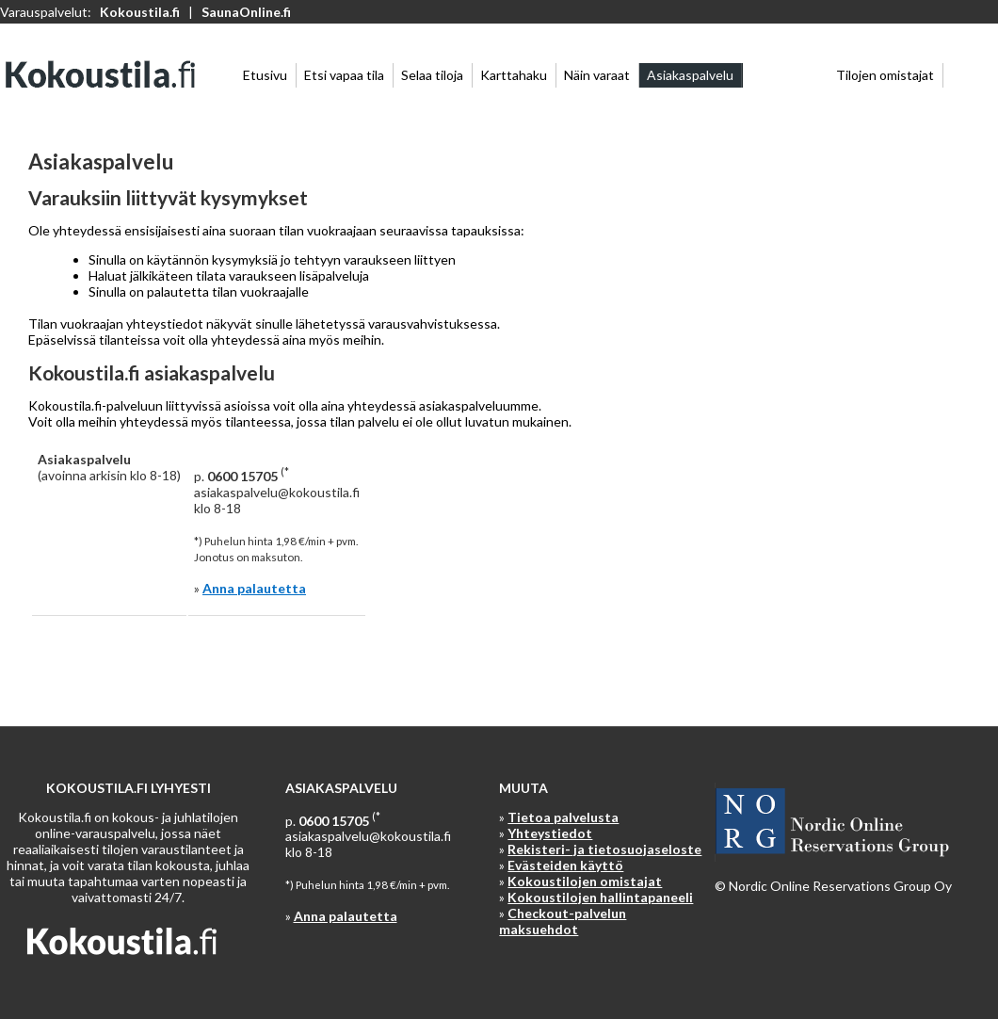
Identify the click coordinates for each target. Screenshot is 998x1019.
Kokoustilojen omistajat (584, 881)
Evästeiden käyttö (565, 865)
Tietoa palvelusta (563, 817)
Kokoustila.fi (140, 12)
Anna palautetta (254, 588)
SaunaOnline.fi (246, 12)
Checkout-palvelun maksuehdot (562, 921)
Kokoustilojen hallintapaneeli (600, 897)
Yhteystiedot (549, 833)
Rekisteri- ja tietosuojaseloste (604, 849)
